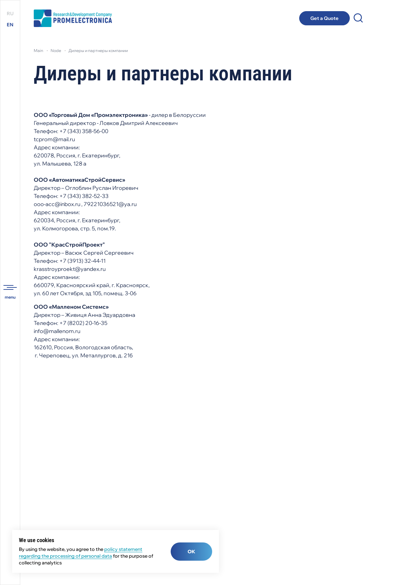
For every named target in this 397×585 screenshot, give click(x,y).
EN (10, 25)
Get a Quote (324, 18)
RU (10, 13)
